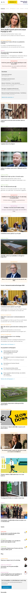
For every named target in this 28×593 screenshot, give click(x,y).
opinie (17, 8)
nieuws (7, 8)
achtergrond (12, 8)
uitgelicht (3, 8)
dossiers (22, 8)
